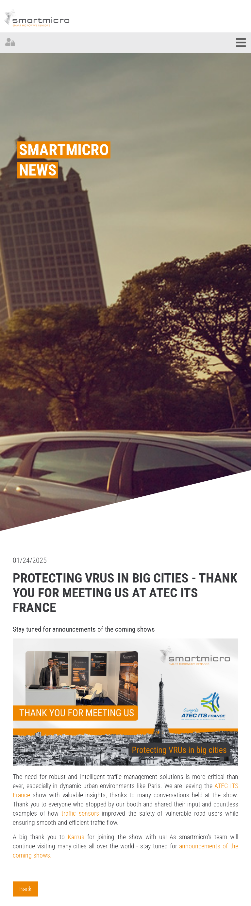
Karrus (76, 837)
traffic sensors (80, 813)
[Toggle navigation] (241, 42)
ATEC (222, 786)
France (21, 795)
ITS (234, 786)
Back (25, 889)
